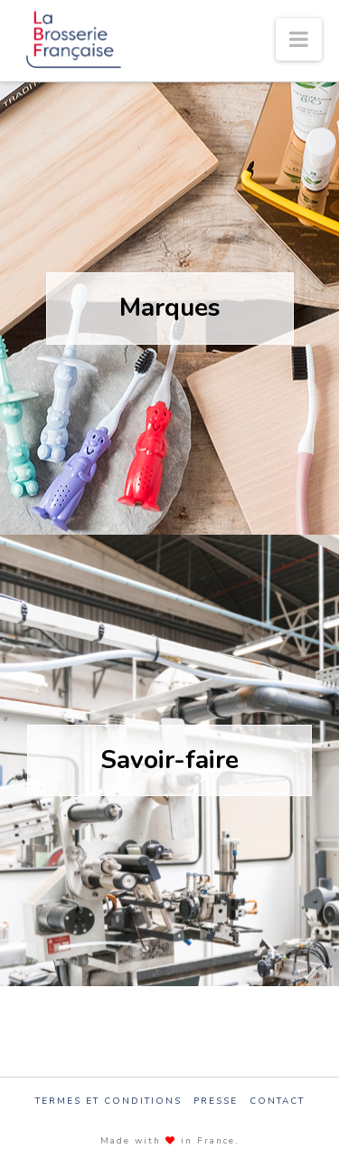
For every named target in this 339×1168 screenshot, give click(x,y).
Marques (170, 307)
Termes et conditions (108, 1101)
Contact (277, 1101)
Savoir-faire (169, 760)
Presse (215, 1101)
